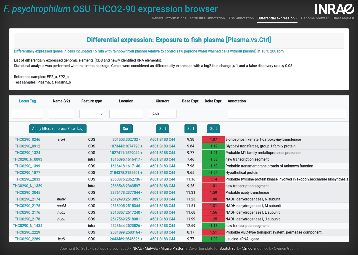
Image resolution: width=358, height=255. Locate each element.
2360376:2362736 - (126, 179)
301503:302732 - (126, 139)
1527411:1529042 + (126, 152)
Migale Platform (174, 248)
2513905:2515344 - (126, 206)
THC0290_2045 (27, 192)
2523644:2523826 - (126, 225)
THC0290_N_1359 (27, 186)
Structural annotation (207, 18)
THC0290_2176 (27, 212)
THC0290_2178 (27, 219)
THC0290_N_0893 (27, 159)
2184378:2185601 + (126, 172)
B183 (163, 139)
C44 (172, 139)
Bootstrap (228, 248)
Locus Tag (27, 101)
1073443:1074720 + (126, 146)
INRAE (137, 248)
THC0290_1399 (27, 166)
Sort (126, 128)
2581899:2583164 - (126, 232)
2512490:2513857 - (126, 199)
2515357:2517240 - (126, 212)
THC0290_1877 (27, 172)
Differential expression (276, 18)
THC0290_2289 (27, 239)
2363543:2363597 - (126, 186)
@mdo (247, 248)
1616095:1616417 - (126, 159)
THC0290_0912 (27, 146)
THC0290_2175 (27, 206)
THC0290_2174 (27, 199)
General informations (169, 18)
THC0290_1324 (27, 152)
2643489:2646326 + (126, 239)
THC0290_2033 (27, 179)
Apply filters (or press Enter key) (58, 128)
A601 (154, 139)
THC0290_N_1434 (27, 225)
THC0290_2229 (27, 232)
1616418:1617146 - (126, 166)
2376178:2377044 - (126, 192)
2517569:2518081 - (126, 219)
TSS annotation (241, 18)
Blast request (343, 18)
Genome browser (315, 18)
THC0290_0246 (27, 139)
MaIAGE (151, 248)
